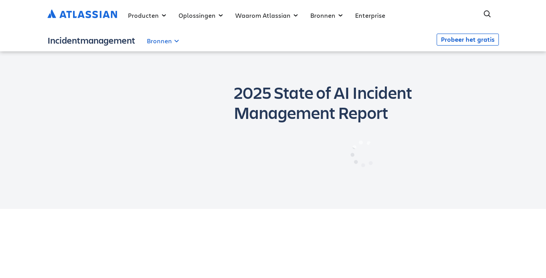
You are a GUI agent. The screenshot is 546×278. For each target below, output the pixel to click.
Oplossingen (201, 15)
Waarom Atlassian (266, 15)
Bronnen (326, 15)
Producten (147, 15)
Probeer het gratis (468, 39)
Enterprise (370, 15)
